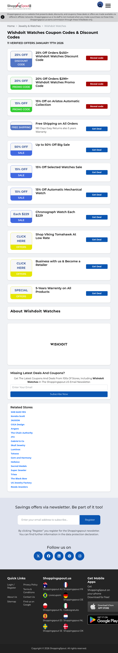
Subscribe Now (59, 394)
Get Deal (97, 128)
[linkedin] (59, 556)
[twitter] (38, 556)
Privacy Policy (30, 584)
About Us (12, 597)
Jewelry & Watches (29, 26)
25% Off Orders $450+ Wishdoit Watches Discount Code (57, 56)
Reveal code (96, 58)
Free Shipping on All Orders (57, 123)
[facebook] (48, 556)
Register (90, 519)
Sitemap (11, 601)
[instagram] (79, 556)
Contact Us (29, 597)
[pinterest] (69, 556)
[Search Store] (100, 4)
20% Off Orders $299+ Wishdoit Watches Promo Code (55, 82)
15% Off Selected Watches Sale (59, 167)
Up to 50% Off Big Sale (53, 144)
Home (11, 26)
